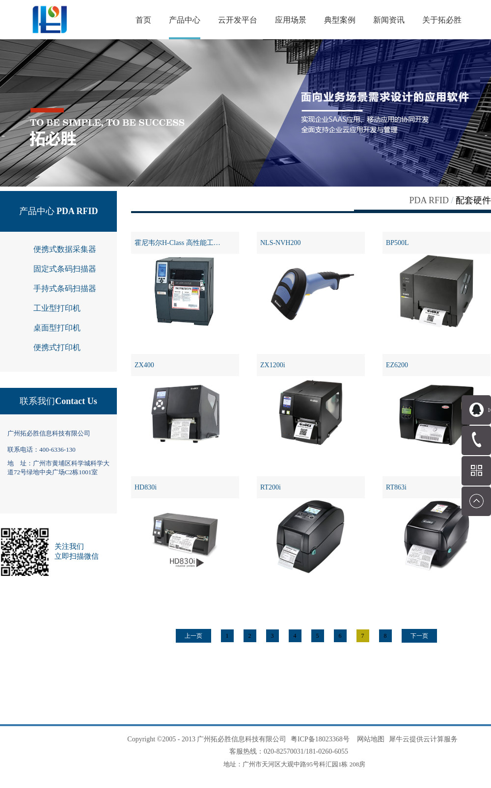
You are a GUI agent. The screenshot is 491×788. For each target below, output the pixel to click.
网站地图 (369, 739)
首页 (143, 20)
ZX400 (144, 365)
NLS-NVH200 (280, 242)
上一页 (193, 635)
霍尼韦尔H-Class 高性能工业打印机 (187, 242)
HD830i (146, 487)
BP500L (397, 242)
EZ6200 (397, 365)
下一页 (419, 635)
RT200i (270, 487)
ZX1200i (272, 365)
